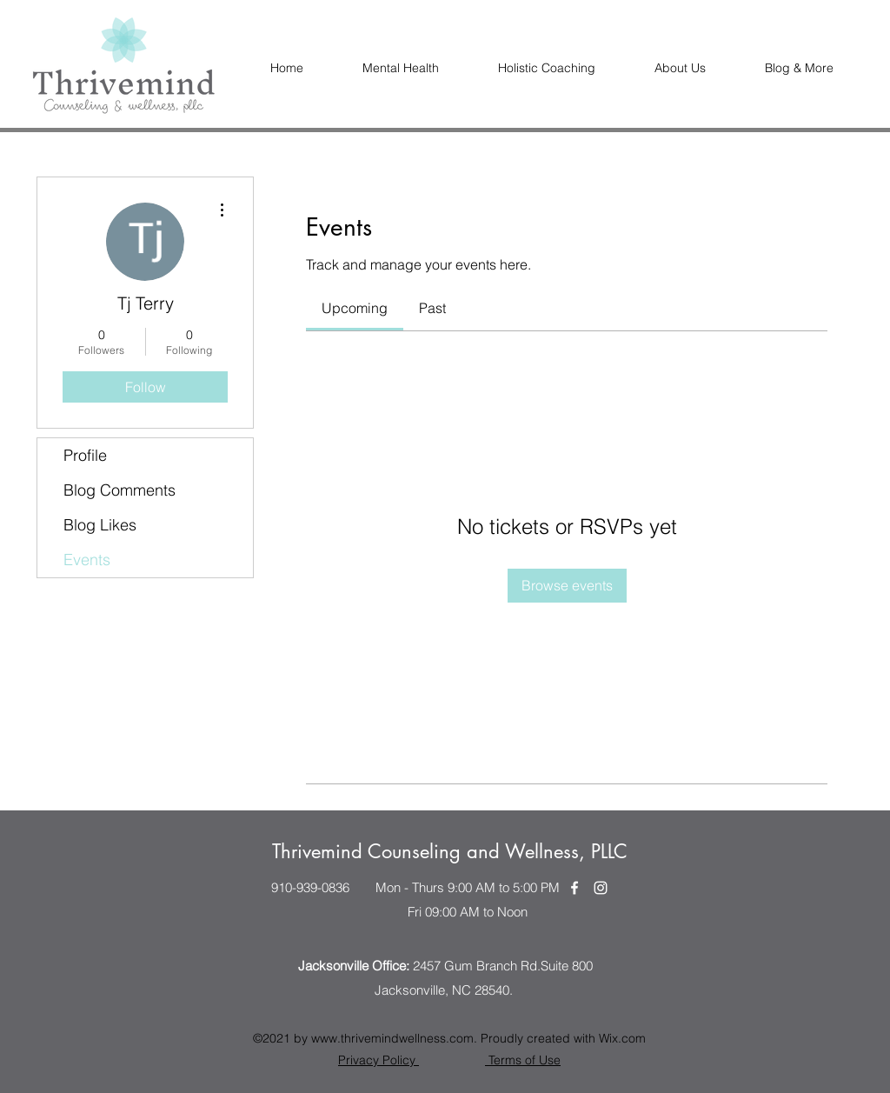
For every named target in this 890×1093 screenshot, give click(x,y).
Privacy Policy (378, 1060)
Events (86, 560)
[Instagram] (600, 887)
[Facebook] (574, 887)
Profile (85, 455)
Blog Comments (119, 490)
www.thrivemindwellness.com (392, 1038)
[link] (355, 308)
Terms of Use (523, 1060)
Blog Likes (99, 525)
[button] (680, 68)
